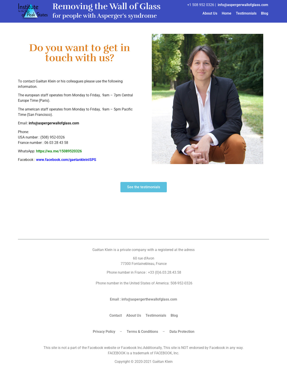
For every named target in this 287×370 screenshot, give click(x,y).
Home (226, 13)
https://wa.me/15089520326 (59, 151)
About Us (209, 13)
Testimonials (246, 13)
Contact (115, 315)
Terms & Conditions (142, 331)
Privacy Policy (104, 331)
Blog (264, 13)
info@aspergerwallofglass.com (243, 5)
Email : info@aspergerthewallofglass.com (143, 299)
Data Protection (182, 331)
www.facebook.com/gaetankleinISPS (66, 160)
